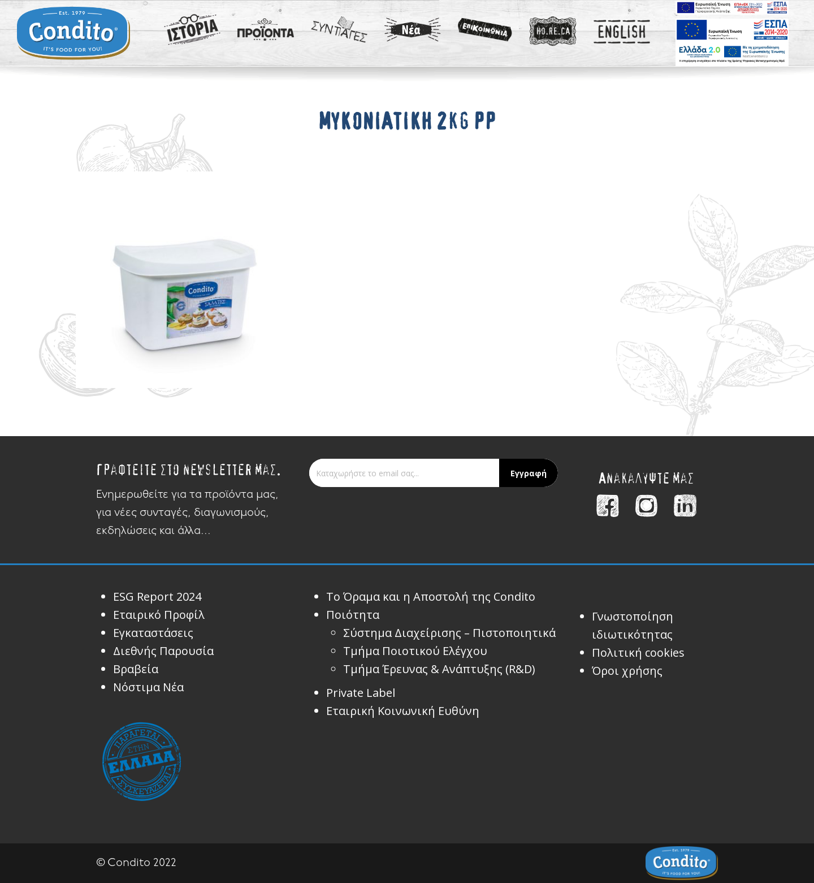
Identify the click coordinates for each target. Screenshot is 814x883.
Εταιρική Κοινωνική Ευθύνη (402, 710)
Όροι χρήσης (627, 670)
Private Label (360, 692)
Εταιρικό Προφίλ (159, 614)
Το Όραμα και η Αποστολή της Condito (430, 596)
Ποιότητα (352, 614)
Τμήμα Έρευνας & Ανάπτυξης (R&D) (439, 669)
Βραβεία (135, 669)
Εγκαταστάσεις (153, 632)
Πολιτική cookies (638, 652)
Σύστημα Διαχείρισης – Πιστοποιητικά (449, 632)
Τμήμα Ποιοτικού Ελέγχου (415, 650)
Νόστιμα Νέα (148, 687)
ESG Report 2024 (157, 596)
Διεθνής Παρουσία (163, 650)
